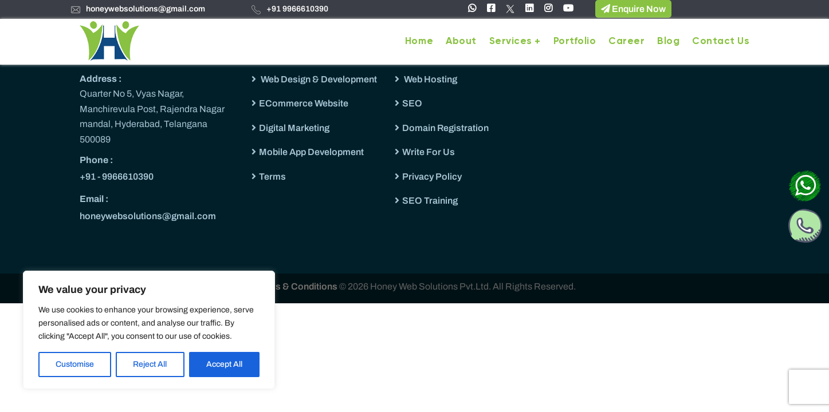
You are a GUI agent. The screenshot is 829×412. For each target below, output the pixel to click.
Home (419, 41)
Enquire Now (633, 8)
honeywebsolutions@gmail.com (145, 9)
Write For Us (428, 152)
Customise (75, 364)
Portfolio (574, 41)
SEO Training (430, 200)
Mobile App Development (311, 152)
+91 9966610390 (297, 9)
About (461, 41)
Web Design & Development (318, 79)
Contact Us (720, 41)
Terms (272, 176)
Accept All (224, 364)
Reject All (150, 364)
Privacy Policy (432, 176)
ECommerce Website (303, 103)
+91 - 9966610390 (117, 176)
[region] (149, 330)
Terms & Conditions (296, 286)
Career (626, 41)
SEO (412, 103)
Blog (668, 41)
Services (510, 41)
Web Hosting (429, 79)
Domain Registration (445, 128)
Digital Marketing (294, 128)
